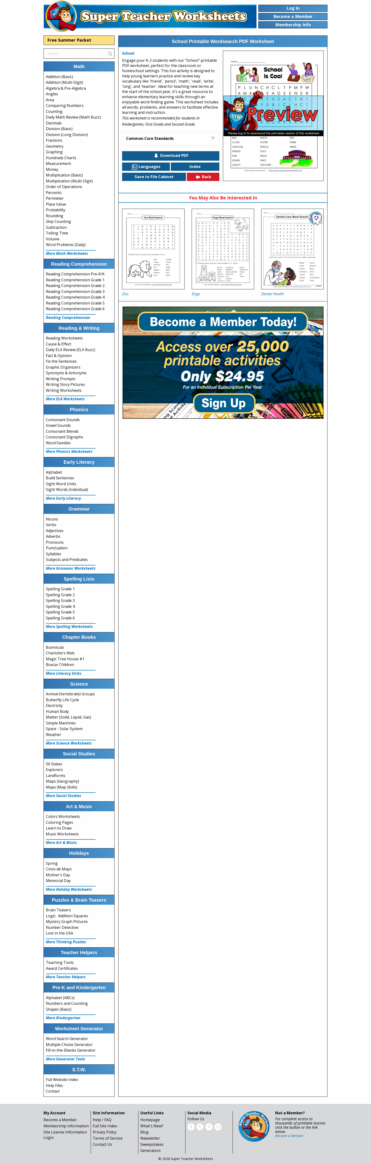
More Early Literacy (63, 498)
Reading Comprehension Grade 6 (75, 308)
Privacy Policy (104, 1132)
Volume (52, 239)
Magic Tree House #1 (65, 658)
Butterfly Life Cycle (62, 699)
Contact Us (102, 1144)
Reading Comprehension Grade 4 (75, 297)
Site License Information (65, 1132)
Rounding (54, 215)
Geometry (54, 146)
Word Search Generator (67, 1038)
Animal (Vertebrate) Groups (70, 694)
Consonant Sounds (63, 419)
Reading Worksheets (64, 338)
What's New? (151, 1126)
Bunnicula (55, 647)
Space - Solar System (64, 728)
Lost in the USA (59, 933)
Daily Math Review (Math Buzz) (73, 117)
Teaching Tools (60, 962)
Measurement (58, 163)
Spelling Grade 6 (60, 618)
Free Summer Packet (69, 40)
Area (50, 99)
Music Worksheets (62, 834)
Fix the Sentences (61, 361)
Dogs (196, 293)
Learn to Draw (58, 828)
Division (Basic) (59, 128)
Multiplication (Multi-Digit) (69, 181)
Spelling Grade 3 (60, 600)
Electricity (54, 705)
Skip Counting (58, 221)
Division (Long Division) (67, 134)
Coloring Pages (59, 822)
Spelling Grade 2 (60, 594)
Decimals (54, 123)
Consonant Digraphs (64, 437)
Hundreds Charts (61, 157)
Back (203, 177)
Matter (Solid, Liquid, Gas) (68, 717)
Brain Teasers (58, 910)
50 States (54, 764)
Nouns (52, 519)
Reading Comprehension (68, 317)
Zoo (125, 293)
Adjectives (54, 530)
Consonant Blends (62, 431)
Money (52, 169)
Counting (54, 111)
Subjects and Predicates (67, 559)
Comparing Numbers (65, 105)
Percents (54, 192)
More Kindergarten (63, 1017)
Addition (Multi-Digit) (64, 82)
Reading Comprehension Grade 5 (75, 303)
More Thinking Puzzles (66, 941)
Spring (52, 863)
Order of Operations (64, 186)
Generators (150, 1150)
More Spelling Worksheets (69, 626)
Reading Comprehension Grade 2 (75, 285)
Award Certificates (62, 968)
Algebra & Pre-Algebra (66, 88)
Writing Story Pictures (65, 384)
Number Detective (62, 927)
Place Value (56, 204)
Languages (146, 167)
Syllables (53, 553)
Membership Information (66, 1126)
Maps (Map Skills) (61, 787)
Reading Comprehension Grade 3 (75, 291)
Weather (53, 734)
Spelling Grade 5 (60, 612)
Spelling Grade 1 (60, 588)
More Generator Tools (65, 1059)
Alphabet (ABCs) (60, 997)
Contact (53, 1091)
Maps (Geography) (62, 781)
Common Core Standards (150, 138)
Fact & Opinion (59, 355)
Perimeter (55, 198)
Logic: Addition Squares (67, 915)
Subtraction (56, 227)
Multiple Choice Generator (69, 1044)
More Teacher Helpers (66, 976)
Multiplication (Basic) (64, 175)
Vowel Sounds (58, 425)
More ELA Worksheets (65, 398)
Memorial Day (58, 880)
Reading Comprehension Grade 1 (75, 279)
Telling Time (57, 233)
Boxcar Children (60, 664)
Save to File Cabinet (154, 176)
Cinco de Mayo (59, 869)
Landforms (55, 775)
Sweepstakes (151, 1144)
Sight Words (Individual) (67, 489)
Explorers (54, 769)
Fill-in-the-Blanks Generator (71, 1050)
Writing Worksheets (64, 390)
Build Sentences (60, 478)
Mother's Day (58, 874)
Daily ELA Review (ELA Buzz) (70, 349)
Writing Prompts (60, 378)
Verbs (51, 524)
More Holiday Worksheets (69, 889)
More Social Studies (63, 795)
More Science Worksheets (69, 743)
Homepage (150, 1119)
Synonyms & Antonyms (66, 372)
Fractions (54, 140)
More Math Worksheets (67, 253)
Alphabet (54, 472)
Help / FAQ (102, 1119)
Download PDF (171, 156)
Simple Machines (61, 723)
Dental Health (272, 293)
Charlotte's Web (60, 653)
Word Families (58, 442)
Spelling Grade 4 (60, 606)
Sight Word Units (61, 483)
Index (195, 166)
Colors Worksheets (63, 816)
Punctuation (57, 548)
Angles (52, 94)
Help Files (54, 1085)
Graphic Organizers (63, 367)
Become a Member (60, 1119)
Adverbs (53, 536)
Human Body (57, 711)
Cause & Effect (58, 344)
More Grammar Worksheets (71, 568)
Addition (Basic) (59, 76)
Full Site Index (105, 1126)
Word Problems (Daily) (66, 244)
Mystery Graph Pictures (67, 921)
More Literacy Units (63, 673)
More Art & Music (61, 842)
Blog (144, 1132)
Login (49, 1137)
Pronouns (55, 542)
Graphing (54, 151)
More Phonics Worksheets (69, 451)
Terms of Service (108, 1138)
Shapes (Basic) (58, 1009)
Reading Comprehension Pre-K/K (75, 274)
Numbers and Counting (67, 1003)
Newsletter (150, 1138)
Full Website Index (62, 1079)
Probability (55, 209)
